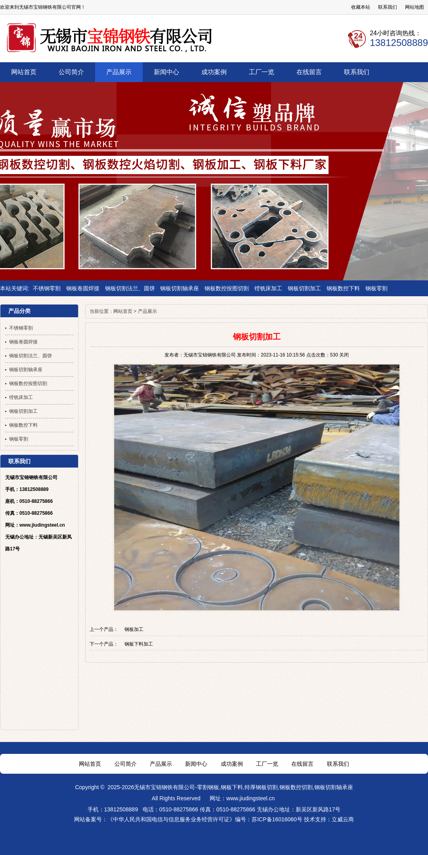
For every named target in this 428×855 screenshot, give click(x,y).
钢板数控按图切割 (226, 288)
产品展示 (147, 311)
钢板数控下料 (343, 288)
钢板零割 (376, 288)
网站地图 (414, 7)
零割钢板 (208, 787)
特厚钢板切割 (261, 787)
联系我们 (387, 7)
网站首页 (122, 311)
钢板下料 (232, 787)
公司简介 (126, 764)
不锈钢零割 (47, 288)
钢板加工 (133, 629)
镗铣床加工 (268, 288)
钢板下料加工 (138, 644)
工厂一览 (267, 764)
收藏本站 (360, 7)
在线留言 (302, 764)
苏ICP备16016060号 (277, 819)
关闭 (344, 355)
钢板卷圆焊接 (82, 288)
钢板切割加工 (304, 288)
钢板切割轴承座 (179, 288)
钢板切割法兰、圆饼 (130, 288)
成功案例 (232, 764)
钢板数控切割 (296, 787)
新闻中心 (196, 764)
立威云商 (343, 819)
